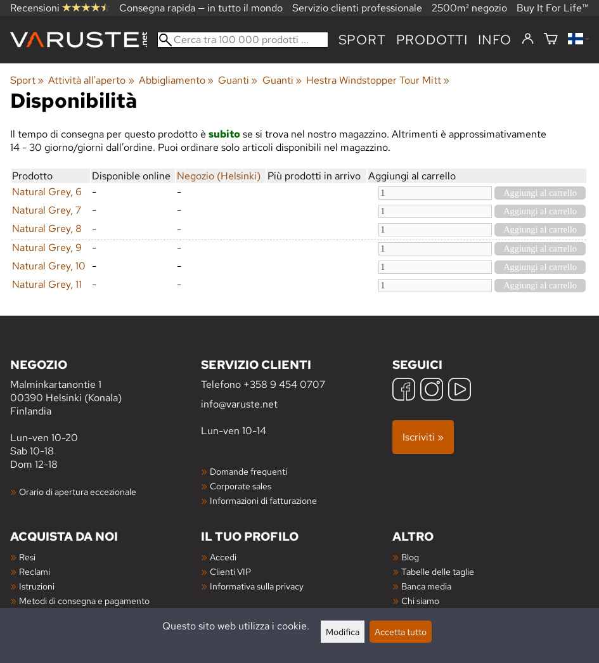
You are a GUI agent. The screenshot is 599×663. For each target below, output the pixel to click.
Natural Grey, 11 (47, 284)
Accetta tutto (401, 632)
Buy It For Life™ (553, 8)
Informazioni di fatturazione (263, 500)
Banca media (426, 586)
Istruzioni (37, 586)
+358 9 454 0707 (284, 384)
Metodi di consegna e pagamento (84, 601)
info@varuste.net (239, 404)
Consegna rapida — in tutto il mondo (201, 8)
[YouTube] (459, 391)
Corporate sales (240, 486)
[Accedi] (528, 39)
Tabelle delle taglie (437, 571)
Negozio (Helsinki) (219, 176)
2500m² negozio (469, 8)
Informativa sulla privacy (257, 586)
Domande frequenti (248, 471)
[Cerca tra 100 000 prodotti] (242, 40)
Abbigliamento (176, 80)
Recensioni (60, 8)
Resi (27, 557)
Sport (362, 39)
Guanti (237, 80)
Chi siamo (420, 601)
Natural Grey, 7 (46, 210)
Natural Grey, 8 (47, 228)
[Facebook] (403, 391)
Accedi (223, 557)
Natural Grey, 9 (47, 247)
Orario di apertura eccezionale (77, 492)
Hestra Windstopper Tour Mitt (377, 80)
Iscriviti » (423, 437)
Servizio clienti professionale (357, 8)
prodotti (432, 39)
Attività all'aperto (91, 80)
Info (495, 39)
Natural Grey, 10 (49, 266)
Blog (410, 557)
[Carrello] (551, 40)
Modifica (342, 632)
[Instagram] (431, 391)
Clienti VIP (230, 571)
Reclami (34, 571)
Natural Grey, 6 (47, 191)
